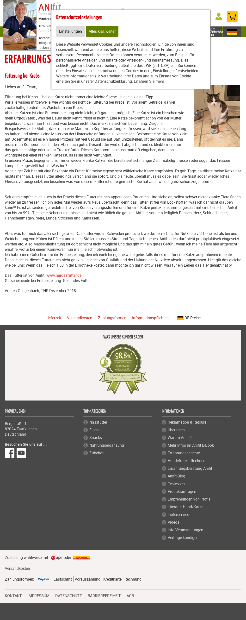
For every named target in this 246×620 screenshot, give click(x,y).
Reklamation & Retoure (187, 422)
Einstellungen (70, 31)
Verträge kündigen (183, 537)
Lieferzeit (53, 317)
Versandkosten (79, 317)
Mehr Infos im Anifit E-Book (191, 445)
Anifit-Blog (176, 476)
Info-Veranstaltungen (185, 529)
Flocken (96, 429)
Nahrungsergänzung (106, 445)
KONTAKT (13, 595)
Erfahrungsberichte (184, 453)
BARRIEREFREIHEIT (104, 595)
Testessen (176, 483)
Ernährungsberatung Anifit (190, 468)
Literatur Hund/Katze (185, 506)
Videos (173, 522)
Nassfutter (98, 422)
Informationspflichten (150, 317)
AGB (130, 595)
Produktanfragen (182, 491)
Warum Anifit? (180, 437)
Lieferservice (178, 514)
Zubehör (216, 31)
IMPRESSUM (38, 595)
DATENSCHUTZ (68, 595)
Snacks (95, 437)
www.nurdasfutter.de (63, 275)
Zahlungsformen (112, 317)
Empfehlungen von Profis (189, 499)
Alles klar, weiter (102, 31)
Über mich (176, 429)
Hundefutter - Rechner (186, 460)
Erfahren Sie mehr (149, 81)
